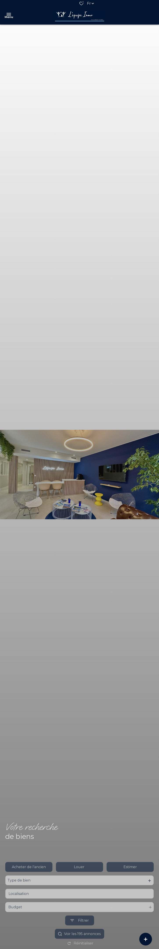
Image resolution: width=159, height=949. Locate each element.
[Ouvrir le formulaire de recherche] (79, 933)
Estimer (130, 880)
